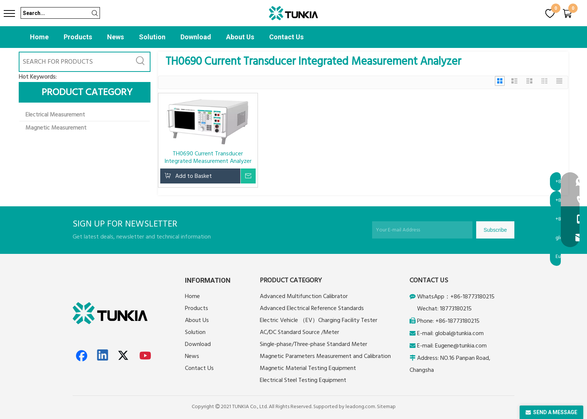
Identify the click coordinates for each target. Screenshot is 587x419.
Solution (152, 37)
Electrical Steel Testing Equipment (303, 380)
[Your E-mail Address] (422, 230)
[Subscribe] (495, 230)
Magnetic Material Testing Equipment (308, 368)
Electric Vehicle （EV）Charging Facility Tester (318, 320)
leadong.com (360, 406)
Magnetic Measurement (55, 128)
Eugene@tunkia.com (461, 345)
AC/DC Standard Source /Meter (299, 332)
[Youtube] (146, 356)
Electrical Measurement (55, 114)
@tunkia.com (467, 333)
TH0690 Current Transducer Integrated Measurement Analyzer (208, 157)
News (115, 37)
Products (78, 37)
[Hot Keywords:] (140, 61)
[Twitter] (124, 356)
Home (39, 37)
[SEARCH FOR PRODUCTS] (75, 61)
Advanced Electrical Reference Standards (312, 308)
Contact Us (286, 37)
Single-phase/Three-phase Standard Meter (313, 344)
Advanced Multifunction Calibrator (304, 296)
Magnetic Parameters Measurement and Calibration (325, 356)
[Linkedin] (103, 356)
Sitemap (386, 406)
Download (195, 37)
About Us (240, 37)
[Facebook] (82, 356)
